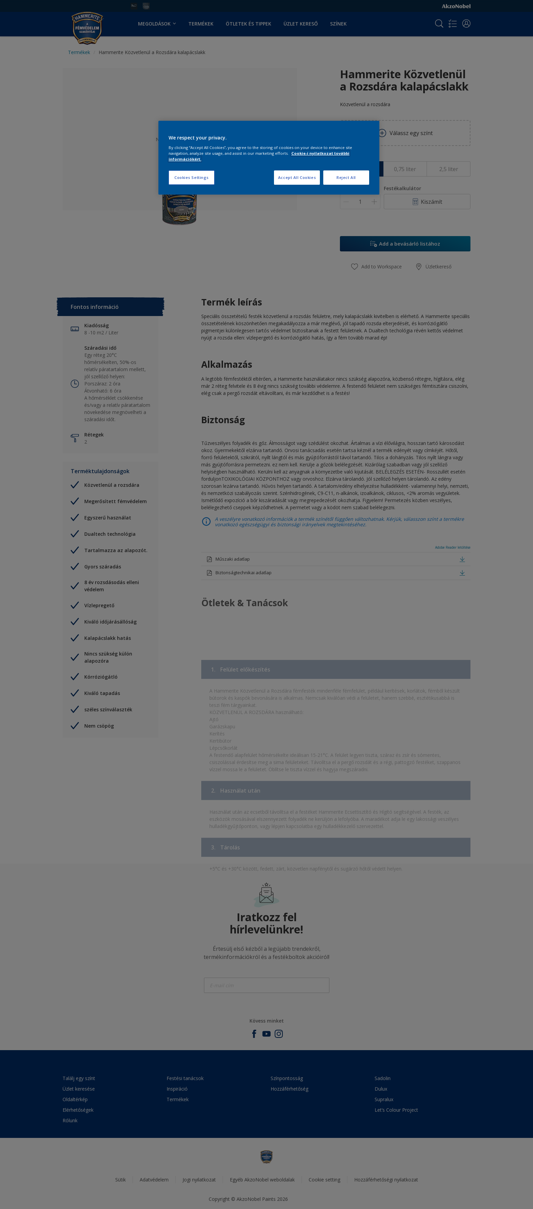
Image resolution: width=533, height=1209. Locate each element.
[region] (268, 158)
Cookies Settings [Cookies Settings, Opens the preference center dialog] (191, 177)
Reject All (346, 177)
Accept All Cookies (297, 177)
